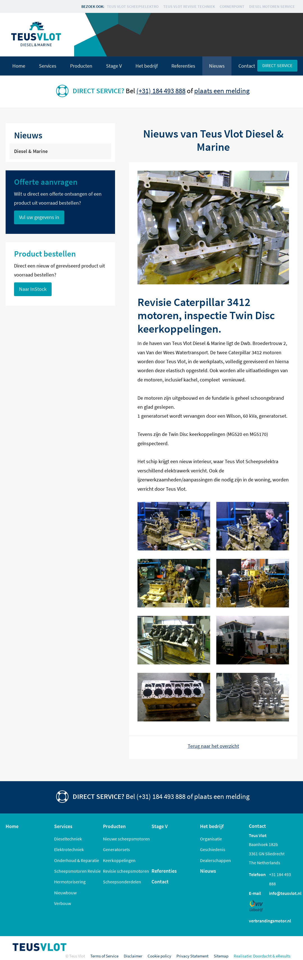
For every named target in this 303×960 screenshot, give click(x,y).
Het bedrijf (147, 66)
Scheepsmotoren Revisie (77, 871)
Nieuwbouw (65, 893)
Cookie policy (159, 956)
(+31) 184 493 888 (160, 90)
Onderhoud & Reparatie (76, 860)
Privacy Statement (192, 956)
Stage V (114, 66)
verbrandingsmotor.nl (270, 921)
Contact (246, 66)
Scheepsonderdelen (122, 882)
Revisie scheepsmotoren (126, 871)
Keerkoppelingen (119, 860)
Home (18, 66)
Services (47, 66)
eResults (283, 956)
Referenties (183, 66)
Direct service (277, 65)
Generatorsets (116, 849)
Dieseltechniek (68, 839)
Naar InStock (33, 289)
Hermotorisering (70, 882)
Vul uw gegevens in (39, 217)
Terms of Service (104, 956)
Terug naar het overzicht (213, 746)
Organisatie (211, 839)
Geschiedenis (212, 849)
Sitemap (221, 956)
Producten (81, 66)
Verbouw (62, 903)
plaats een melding (222, 90)
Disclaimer (133, 956)
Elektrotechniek (69, 849)
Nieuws (217, 66)
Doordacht (262, 956)
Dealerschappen (215, 860)
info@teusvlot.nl (285, 893)
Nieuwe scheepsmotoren (126, 839)
